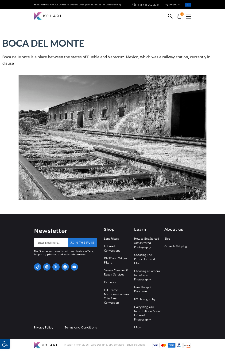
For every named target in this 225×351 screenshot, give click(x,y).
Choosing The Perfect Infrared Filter (144, 259)
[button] (188, 17)
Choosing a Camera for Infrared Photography (147, 275)
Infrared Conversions (112, 248)
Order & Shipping (175, 246)
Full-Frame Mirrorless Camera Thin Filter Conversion (116, 296)
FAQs (137, 327)
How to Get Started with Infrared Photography (146, 243)
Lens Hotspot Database (142, 289)
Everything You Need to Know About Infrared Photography (147, 313)
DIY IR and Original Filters (116, 260)
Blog (167, 239)
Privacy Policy (43, 327)
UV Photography (144, 299)
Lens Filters (111, 239)
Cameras (110, 282)
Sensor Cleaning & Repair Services (116, 272)
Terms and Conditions (81, 327)
